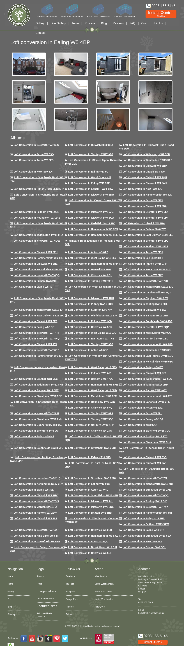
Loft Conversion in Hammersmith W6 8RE (93, 235)
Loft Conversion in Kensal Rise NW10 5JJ (38, 269)
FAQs (39, 584)
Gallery (40, 23)
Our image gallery (45, 598)
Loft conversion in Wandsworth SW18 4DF (148, 483)
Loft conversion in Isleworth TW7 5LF (36, 413)
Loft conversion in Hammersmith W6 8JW (93, 535)
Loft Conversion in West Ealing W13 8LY (92, 258)
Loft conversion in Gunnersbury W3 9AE (38, 424)
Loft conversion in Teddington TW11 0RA (38, 235)
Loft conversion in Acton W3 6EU (143, 252)
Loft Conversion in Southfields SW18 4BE (147, 321)
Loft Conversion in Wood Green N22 (89, 177)
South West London (104, 584)
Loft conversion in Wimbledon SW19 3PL (147, 350)
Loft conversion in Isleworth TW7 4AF (36, 530)
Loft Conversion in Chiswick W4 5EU (36, 252)
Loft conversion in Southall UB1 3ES (36, 378)
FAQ (132, 23)
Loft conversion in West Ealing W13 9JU (92, 332)
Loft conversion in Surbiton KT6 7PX (90, 309)
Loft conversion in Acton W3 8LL (142, 413)
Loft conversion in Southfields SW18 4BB (93, 495)
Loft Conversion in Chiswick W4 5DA (145, 206)
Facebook (70, 576)
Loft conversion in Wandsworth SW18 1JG (148, 286)
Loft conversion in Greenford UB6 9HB (37, 541)
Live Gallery (58, 23)
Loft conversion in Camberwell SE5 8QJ (147, 292)
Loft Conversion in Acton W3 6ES (34, 160)
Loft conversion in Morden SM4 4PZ (35, 507)
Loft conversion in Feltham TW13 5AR (145, 246)
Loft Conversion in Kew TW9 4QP (34, 171)
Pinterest (70, 607)
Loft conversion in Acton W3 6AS (88, 252)
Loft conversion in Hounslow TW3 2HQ (37, 478)
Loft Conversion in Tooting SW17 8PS (90, 413)
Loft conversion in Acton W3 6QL (88, 541)
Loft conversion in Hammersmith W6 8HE (93, 384)
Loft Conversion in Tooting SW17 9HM (145, 384)
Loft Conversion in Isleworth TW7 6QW (37, 240)
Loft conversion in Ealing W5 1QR (34, 327)
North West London (104, 599)
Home (10, 576)
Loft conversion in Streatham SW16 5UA (147, 442)
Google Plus (71, 599)
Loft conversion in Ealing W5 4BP (34, 286)
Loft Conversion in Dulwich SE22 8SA (90, 145)
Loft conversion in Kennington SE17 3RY (38, 483)
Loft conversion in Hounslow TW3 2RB (37, 217)
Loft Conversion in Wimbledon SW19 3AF (147, 160)
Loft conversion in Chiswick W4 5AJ (144, 463)
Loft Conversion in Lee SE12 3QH (143, 258)
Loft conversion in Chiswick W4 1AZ (144, 309)
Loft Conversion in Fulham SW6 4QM (90, 321)
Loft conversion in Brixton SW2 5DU (144, 547)
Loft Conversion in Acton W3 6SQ (34, 154)
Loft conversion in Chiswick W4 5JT (144, 373)
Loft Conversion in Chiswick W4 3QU (145, 177)
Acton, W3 (100, 607)
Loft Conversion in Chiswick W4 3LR (35, 518)
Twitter (69, 614)
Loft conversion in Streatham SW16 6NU (38, 419)
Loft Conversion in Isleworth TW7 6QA (91, 217)
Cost (144, 23)
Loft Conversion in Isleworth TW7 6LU (36, 145)
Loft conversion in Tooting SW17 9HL (145, 304)
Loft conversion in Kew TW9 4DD (143, 188)
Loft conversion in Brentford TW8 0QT (37, 430)
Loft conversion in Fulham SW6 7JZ (89, 373)
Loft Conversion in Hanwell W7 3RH (89, 269)
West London (101, 576)
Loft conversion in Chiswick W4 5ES (35, 321)
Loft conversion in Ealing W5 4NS (34, 436)
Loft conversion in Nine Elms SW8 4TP (37, 535)
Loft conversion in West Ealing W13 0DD (92, 390)
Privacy (40, 576)
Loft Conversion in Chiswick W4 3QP (145, 165)
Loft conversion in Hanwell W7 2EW (35, 512)
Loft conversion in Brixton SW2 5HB (90, 512)
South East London (104, 591)
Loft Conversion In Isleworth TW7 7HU (91, 298)
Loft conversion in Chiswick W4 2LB (90, 530)
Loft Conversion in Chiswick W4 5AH (145, 183)
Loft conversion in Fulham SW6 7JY (144, 229)
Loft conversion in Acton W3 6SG (88, 350)
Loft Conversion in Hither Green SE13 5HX (39, 188)
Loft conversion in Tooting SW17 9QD (91, 419)
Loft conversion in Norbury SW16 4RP (91, 424)
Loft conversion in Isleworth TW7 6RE (91, 507)
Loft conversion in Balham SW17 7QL (90, 378)
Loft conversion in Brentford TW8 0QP (146, 327)
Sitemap (11, 614)
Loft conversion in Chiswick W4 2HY (36, 495)
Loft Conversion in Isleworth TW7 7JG (91, 211)
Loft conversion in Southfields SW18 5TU (38, 447)
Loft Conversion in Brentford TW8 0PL (145, 240)
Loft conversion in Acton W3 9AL (88, 489)
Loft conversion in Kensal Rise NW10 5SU (148, 361)
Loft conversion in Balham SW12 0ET (36, 390)
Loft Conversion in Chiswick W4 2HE (36, 263)
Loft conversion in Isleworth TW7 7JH (145, 281)
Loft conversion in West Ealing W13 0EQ (92, 367)
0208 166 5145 (145, 602)
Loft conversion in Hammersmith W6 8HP (93, 263)
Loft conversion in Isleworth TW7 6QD (146, 495)
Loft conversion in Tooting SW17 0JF (145, 501)
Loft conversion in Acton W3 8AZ (143, 407)
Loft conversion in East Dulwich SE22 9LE (148, 235)
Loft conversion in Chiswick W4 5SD (145, 457)
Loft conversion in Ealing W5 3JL (34, 489)
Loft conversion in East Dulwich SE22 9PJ (39, 315)
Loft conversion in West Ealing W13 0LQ (147, 332)
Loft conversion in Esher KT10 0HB (89, 457)
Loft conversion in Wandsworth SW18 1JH (39, 309)
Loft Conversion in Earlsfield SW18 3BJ (91, 223)
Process (90, 23)
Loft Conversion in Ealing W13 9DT (89, 171)
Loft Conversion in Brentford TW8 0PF (145, 217)
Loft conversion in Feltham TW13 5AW (146, 524)
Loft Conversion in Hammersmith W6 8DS (93, 229)
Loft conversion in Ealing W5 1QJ (143, 419)
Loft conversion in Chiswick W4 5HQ (90, 407)
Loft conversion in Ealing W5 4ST (143, 367)
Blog (104, 23)
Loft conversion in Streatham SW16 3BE (38, 396)
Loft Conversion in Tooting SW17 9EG (90, 154)
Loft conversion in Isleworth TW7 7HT (36, 332)
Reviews (118, 23)
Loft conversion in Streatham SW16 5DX (92, 478)
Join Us (158, 23)
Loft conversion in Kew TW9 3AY (142, 541)
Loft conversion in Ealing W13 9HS (144, 518)
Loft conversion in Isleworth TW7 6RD (36, 350)
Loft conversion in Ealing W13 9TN (144, 530)
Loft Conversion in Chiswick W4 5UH (90, 553)
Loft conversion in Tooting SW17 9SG (90, 344)
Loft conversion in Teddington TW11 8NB (38, 384)
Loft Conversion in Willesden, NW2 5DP (146, 154)
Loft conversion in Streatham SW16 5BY (92, 447)
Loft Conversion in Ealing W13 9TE (89, 183)
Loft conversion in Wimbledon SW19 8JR (92, 315)
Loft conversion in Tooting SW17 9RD (90, 281)
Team (75, 23)
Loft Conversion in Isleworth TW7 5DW (91, 194)
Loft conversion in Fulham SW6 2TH (35, 281)
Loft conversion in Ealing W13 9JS (89, 483)
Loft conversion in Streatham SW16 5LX (147, 269)
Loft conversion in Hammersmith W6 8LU (38, 355)
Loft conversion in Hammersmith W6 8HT (147, 512)
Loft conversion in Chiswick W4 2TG (90, 430)
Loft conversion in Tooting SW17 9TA (145, 436)
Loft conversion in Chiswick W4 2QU (90, 275)
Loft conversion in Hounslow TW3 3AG (91, 401)
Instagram (70, 591)
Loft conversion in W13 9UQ (140, 424)
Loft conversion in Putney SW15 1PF (145, 263)
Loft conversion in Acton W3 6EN (143, 200)
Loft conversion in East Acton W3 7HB (91, 338)
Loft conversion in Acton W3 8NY (143, 275)
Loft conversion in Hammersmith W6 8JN (147, 194)
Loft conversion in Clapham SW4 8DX (145, 298)
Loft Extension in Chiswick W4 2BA (144, 223)
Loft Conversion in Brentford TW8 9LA (146, 211)
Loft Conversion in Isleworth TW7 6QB (36, 275)
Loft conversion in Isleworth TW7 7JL (145, 478)
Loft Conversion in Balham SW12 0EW (145, 315)
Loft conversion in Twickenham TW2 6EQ (147, 378)
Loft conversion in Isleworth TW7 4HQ (36, 338)
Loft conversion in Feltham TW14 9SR (36, 211)
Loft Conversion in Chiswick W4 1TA (35, 344)
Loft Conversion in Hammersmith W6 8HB (39, 258)
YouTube (70, 584)
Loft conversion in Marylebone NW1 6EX (92, 396)
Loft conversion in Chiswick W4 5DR (90, 327)
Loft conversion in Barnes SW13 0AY (145, 390)
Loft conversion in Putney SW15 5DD (90, 304)
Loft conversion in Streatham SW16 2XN (147, 489)
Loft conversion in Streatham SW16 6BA (147, 535)
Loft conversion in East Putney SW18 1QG (148, 355)
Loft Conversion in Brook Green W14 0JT (92, 547)
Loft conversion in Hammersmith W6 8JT (147, 396)
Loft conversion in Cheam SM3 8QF (144, 171)
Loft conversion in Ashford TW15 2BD (145, 338)
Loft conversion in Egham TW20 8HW (90, 188)
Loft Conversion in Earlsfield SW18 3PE (146, 401)
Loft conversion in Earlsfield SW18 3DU (146, 430)
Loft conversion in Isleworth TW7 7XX (36, 501)
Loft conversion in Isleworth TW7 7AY (145, 507)
